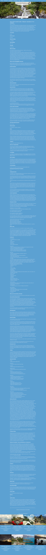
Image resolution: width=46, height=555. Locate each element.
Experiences (6, 0)
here (31, 217)
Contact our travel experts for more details (23, 509)
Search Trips (16, 0)
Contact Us (22, 0)
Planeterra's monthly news (25, 478)
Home (2, 0)
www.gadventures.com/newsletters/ (23, 476)
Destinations (11, 0)
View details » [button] (5, 530)
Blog (19, 0)
